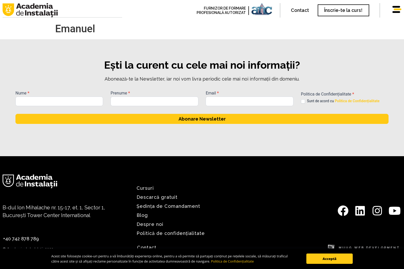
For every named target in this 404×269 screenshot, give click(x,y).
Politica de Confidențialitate (232, 261)
